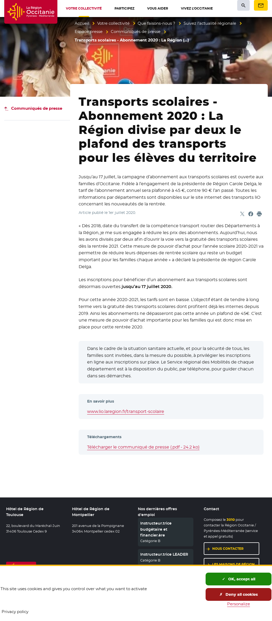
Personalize (238, 603)
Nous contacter (228, 549)
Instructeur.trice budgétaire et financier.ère (156, 529)
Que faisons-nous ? (156, 23)
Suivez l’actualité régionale (210, 23)
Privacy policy (15, 611)
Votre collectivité (113, 23)
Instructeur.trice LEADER (164, 554)
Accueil (82, 23)
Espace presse (89, 31)
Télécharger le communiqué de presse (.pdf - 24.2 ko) (143, 447)
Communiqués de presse (135, 31)
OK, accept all (238, 579)
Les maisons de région (233, 564)
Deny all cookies (238, 594)
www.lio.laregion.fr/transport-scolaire (125, 411)
